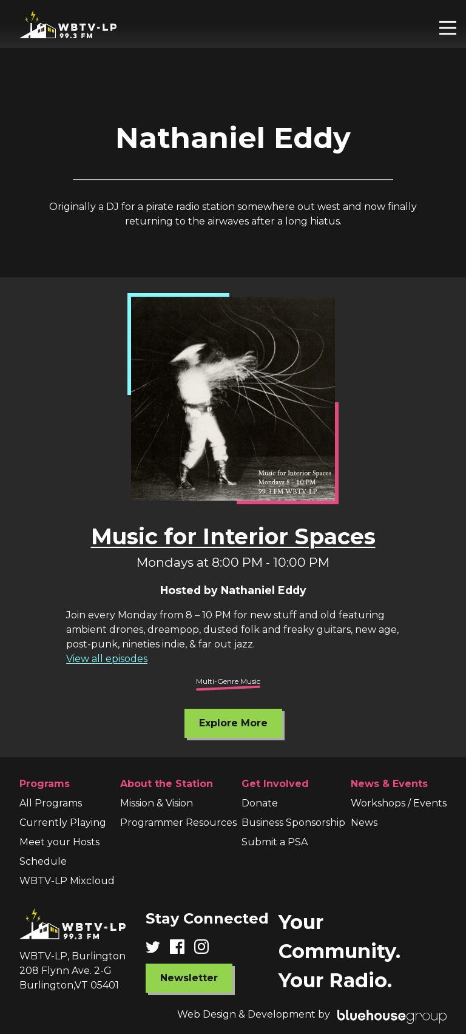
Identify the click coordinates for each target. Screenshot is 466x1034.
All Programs (50, 803)
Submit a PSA (274, 842)
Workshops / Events (399, 803)
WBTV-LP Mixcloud (67, 881)
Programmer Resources (178, 822)
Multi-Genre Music (228, 681)
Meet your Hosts (59, 842)
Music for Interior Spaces (233, 536)
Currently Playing (62, 822)
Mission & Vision (156, 803)
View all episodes (106, 658)
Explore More (233, 723)
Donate (259, 803)
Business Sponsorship (293, 822)
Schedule (43, 861)
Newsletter (189, 978)
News (364, 822)
